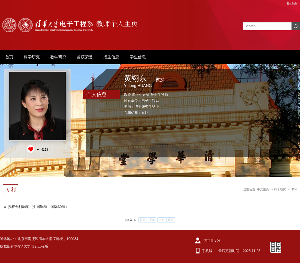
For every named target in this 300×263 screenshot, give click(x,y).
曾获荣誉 (85, 57)
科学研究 (32, 57)
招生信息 (111, 57)
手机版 (207, 251)
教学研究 (58, 57)
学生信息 (138, 57)
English (292, 3)
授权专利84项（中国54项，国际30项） (38, 207)
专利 (294, 189)
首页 (9, 57)
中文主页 (263, 189)
